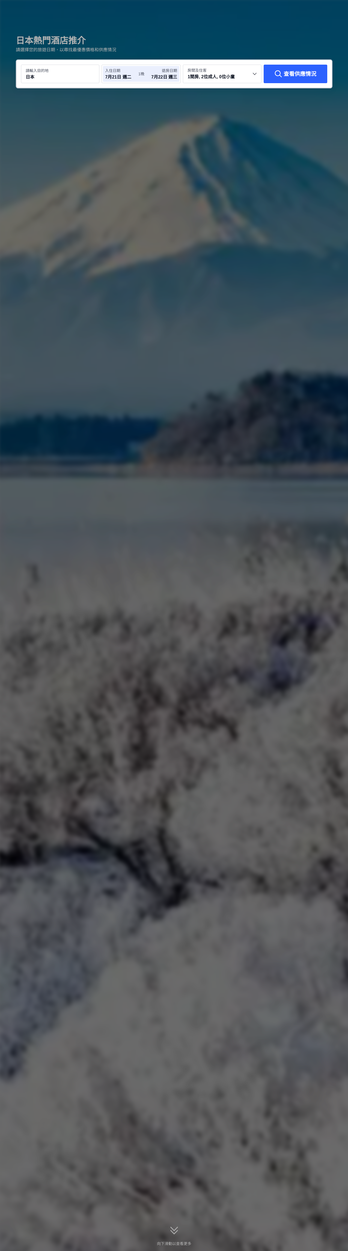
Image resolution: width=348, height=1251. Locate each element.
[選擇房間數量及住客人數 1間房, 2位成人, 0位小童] (222, 74)
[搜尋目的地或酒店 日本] (60, 74)
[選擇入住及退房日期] (121, 74)
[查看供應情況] (295, 74)
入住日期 (112, 70)
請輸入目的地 (37, 70)
